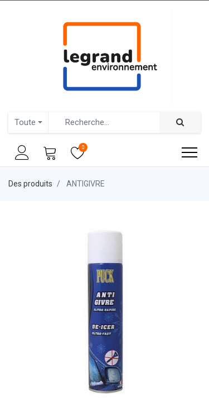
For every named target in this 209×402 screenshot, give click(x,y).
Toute (25, 122)
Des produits (30, 183)
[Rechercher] (180, 122)
